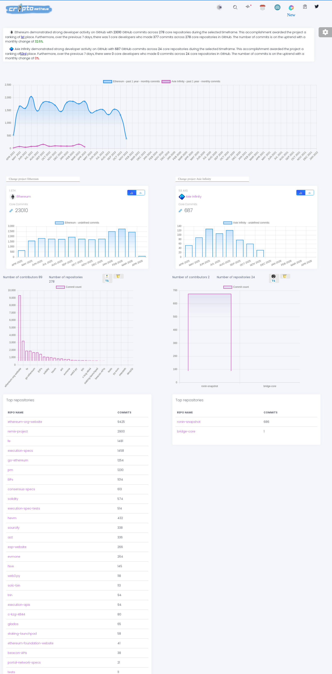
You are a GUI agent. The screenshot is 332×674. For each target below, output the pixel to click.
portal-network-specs (24, 659)
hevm (12, 515)
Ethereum (20, 196)
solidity (13, 496)
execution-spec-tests (24, 505)
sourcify (14, 525)
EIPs (10, 477)
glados (13, 621)
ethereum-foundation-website (30, 640)
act (10, 534)
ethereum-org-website (25, 419)
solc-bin (14, 582)
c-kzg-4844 (16, 611)
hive (11, 563)
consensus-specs (21, 486)
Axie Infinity (190, 196)
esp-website (17, 544)
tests (11, 669)
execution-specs (20, 448)
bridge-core (186, 420)
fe (9, 438)
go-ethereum (18, 457)
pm (10, 467)
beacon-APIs (17, 650)
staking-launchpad (22, 631)
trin (10, 592)
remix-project (18, 428)
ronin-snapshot (189, 410)
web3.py (14, 573)
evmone (14, 554)
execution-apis (19, 602)
